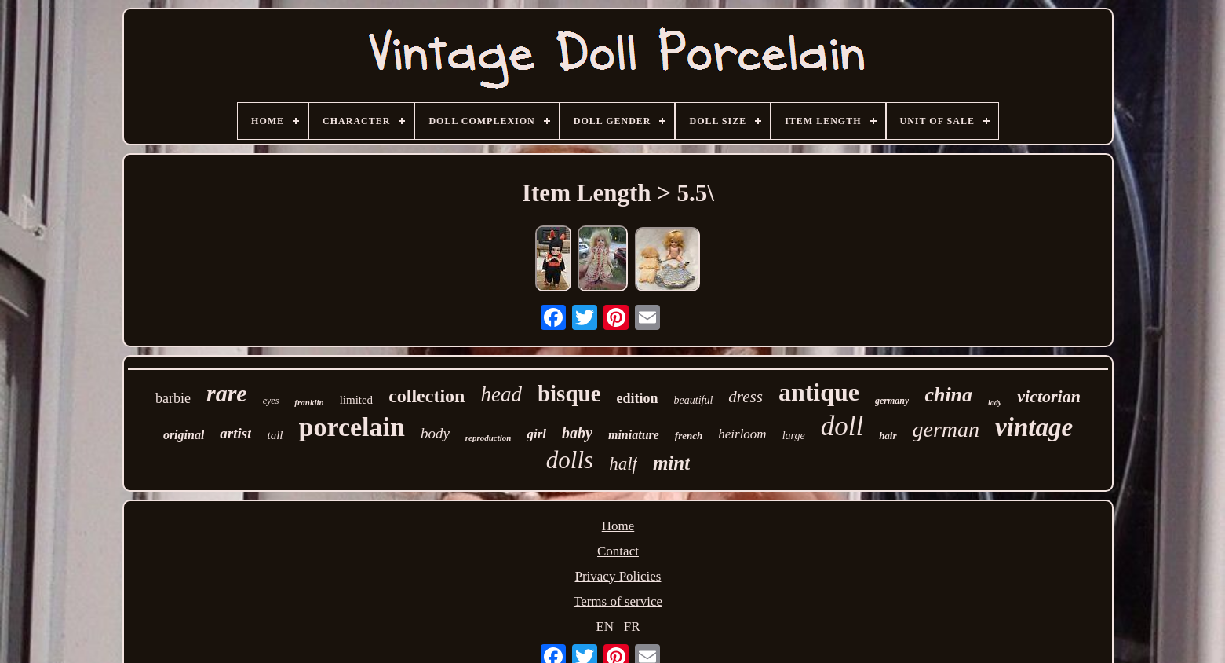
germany (892, 400)
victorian (1049, 396)
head (500, 394)
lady (994, 402)
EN (605, 626)
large (793, 435)
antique (818, 392)
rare (226, 393)
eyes (271, 400)
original (183, 434)
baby (577, 432)
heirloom (742, 434)
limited (357, 400)
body (435, 433)
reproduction (488, 437)
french (688, 435)
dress (745, 396)
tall (275, 435)
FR (632, 626)
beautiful (693, 400)
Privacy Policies (617, 576)
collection (426, 396)
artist (235, 433)
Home (618, 525)
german (946, 429)
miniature (633, 434)
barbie (173, 398)
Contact (618, 551)
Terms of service (618, 601)
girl (537, 434)
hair (887, 435)
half (623, 464)
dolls (569, 460)
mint (671, 463)
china (948, 394)
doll (842, 426)
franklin (308, 402)
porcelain (352, 426)
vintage (1034, 427)
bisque (569, 393)
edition (637, 398)
